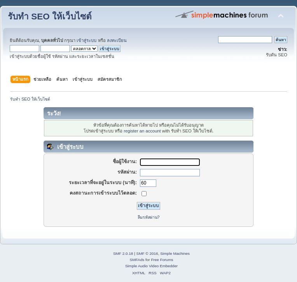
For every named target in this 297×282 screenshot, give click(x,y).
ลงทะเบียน (117, 40)
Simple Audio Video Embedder (151, 266)
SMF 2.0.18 (123, 253)
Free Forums (162, 260)
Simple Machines (175, 253)
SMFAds (137, 260)
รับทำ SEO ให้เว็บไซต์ (50, 16)
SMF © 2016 (147, 253)
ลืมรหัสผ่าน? (149, 217)
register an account (142, 131)
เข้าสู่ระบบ (86, 40)
